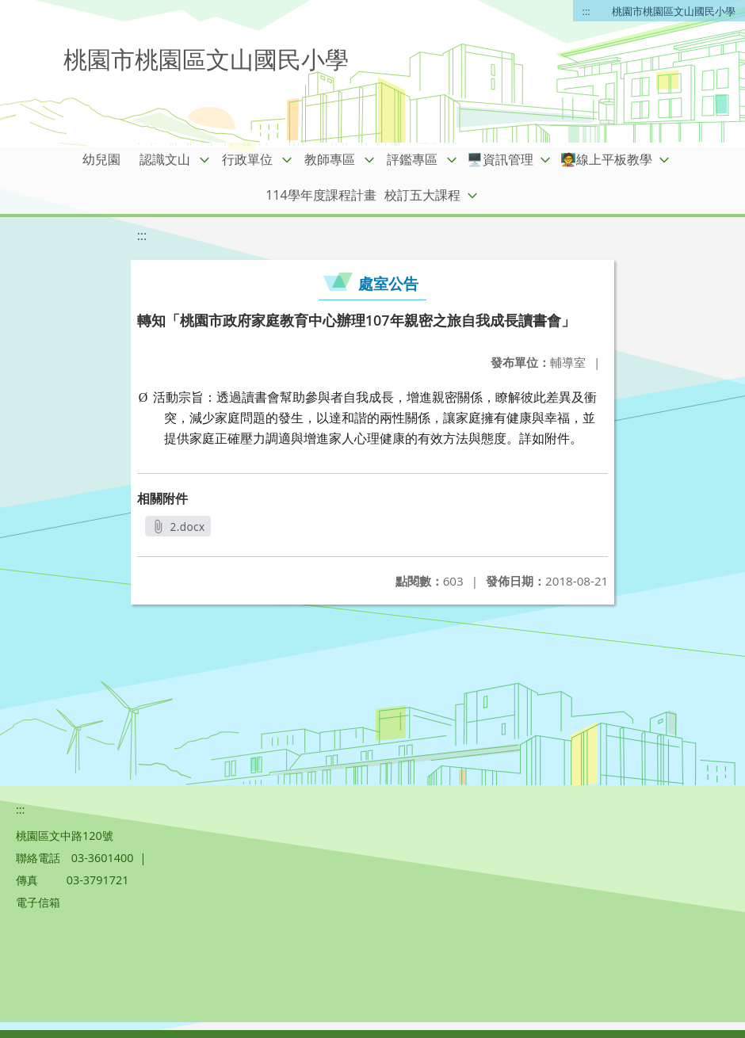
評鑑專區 (412, 159)
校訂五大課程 (422, 195)
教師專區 (329, 159)
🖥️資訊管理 (500, 159)
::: (586, 11)
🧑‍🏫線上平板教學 (606, 159)
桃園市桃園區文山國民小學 (673, 11)
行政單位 (247, 159)
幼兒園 (101, 159)
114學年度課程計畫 (321, 195)
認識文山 (164, 159)
